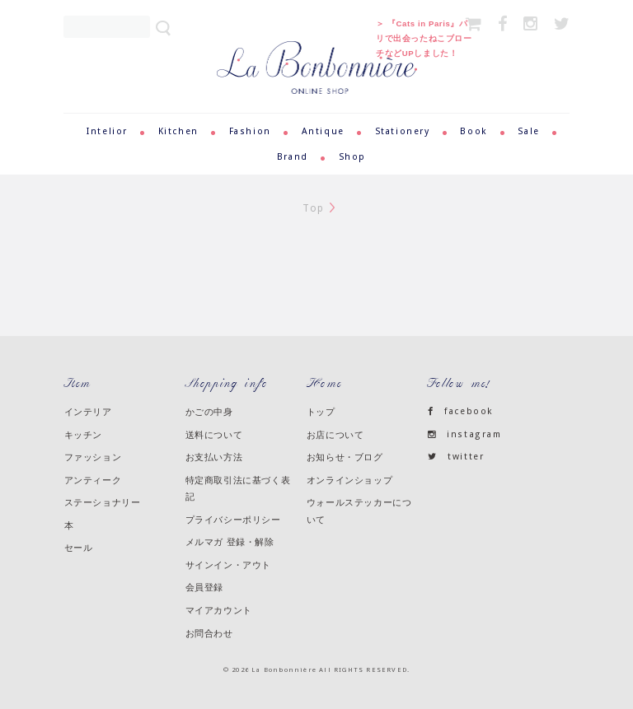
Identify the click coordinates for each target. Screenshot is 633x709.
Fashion (250, 131)
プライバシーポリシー (233, 520)
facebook (461, 411)
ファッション (93, 457)
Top (313, 208)
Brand (292, 157)
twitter (456, 456)
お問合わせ (209, 633)
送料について (214, 435)
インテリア (88, 412)
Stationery (402, 131)
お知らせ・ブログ (345, 457)
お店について (335, 435)
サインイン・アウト (228, 565)
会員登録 (204, 587)
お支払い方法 (214, 457)
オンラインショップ (349, 480)
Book (473, 131)
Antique (323, 131)
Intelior (107, 131)
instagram (465, 434)
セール (78, 548)
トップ (321, 412)
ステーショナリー (102, 502)
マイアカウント (218, 610)
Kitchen (178, 131)
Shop (352, 157)
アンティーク (93, 480)
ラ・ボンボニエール (317, 48)
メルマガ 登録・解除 (229, 542)
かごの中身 (209, 412)
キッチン (83, 435)
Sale (528, 131)
